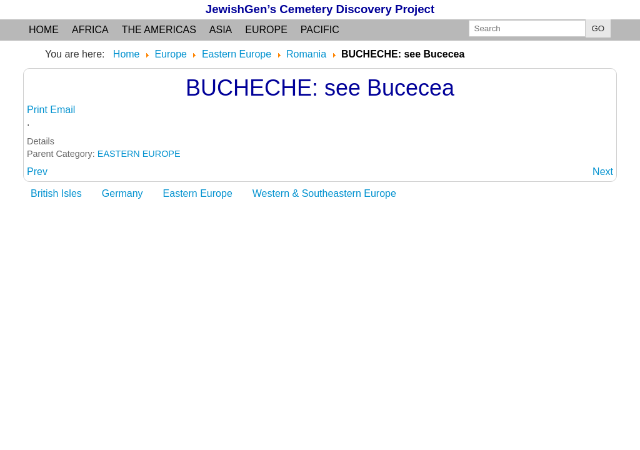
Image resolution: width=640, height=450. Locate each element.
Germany (122, 193)
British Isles (56, 193)
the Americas (159, 29)
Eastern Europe (197, 193)
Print (38, 109)
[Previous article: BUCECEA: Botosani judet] (37, 171)
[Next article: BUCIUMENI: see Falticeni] (602, 171)
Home (44, 29)
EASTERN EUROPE (139, 154)
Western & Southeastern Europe (324, 193)
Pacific (320, 29)
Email (62, 109)
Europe (266, 29)
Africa (90, 29)
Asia (220, 29)
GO (598, 28)
